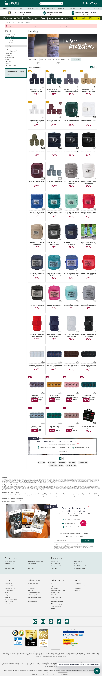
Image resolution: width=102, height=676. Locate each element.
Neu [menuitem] (81, 8)
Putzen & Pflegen (9, 57)
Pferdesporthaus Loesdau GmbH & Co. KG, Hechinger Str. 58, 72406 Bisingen (53, 675)
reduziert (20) (53, 63)
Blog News (80, 536)
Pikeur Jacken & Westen (57, 566)
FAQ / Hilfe (54, 595)
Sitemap (53, 608)
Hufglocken (10, 42)
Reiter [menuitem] (13, 8)
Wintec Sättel (54, 568)
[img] (95, 4)
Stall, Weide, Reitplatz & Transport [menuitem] (53, 8)
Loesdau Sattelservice (80, 586)
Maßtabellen (77, 588)
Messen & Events (32, 601)
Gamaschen (10, 44)
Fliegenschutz (8, 53)
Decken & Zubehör (10, 34)
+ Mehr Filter (76, 59)
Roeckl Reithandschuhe (80, 566)
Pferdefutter (8, 55)
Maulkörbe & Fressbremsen (35, 561)
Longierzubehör (9, 586)
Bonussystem (31, 588)
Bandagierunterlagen (12, 50)
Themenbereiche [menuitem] (33, 8)
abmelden (67, 548)
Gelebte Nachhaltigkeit (34, 592)
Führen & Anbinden (10, 65)
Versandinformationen (57, 601)
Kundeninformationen (57, 597)
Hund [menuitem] (21, 8)
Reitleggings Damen (10, 568)
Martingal (30, 566)
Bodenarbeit (8, 604)
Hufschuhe (10, 40)
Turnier (7, 59)
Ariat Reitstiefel (78, 563)
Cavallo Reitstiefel (55, 561)
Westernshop (8, 583)
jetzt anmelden (63, 451)
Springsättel (31, 568)
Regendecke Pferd (9, 563)
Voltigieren (7, 595)
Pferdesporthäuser (33, 583)
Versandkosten (23, 670)
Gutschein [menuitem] (72, 8)
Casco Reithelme (78, 561)
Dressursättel (8, 566)
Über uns (30, 590)
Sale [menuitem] (88, 8)
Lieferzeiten (54, 599)
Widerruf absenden (56, 606)
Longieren (7, 63)
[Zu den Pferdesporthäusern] (83, 3)
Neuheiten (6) (32, 63)
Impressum (54, 586)
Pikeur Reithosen (55, 563)
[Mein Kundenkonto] (86, 4)
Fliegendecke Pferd (10, 561)
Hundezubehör (9, 590)
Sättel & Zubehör (9, 36)
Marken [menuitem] (96, 8)
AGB (52, 583)
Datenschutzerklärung (76, 547)
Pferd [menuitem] (5, 8)
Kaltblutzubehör (9, 601)
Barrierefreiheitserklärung (58, 590)
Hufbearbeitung (11, 51)
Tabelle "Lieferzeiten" (62, 672)
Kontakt (30, 586)
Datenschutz (54, 588)
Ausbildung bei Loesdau (34, 597)
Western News (70, 536)
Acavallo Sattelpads (79, 568)
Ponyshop (7, 597)
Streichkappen (11, 48)
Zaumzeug (8, 61)
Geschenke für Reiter (10, 588)
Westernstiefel (32, 563)
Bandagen (9, 46)
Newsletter (77, 590)
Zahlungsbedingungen (57, 604)
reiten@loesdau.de (55, 649)
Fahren (6, 592)
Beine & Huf (8, 38)
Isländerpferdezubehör (11, 599)
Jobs (29, 599)
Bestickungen (77, 583)
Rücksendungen (55, 592)
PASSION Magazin (32, 595)
